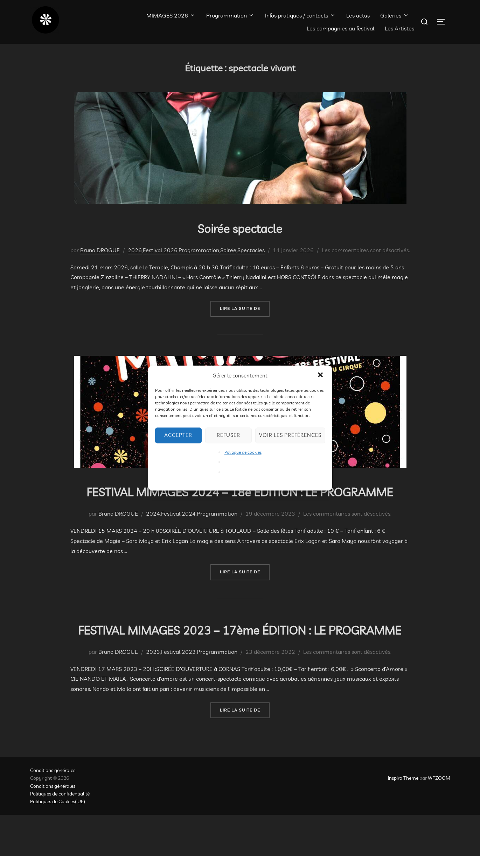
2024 (153, 534)
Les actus (358, 15)
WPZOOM (439, 819)
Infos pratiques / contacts (300, 15)
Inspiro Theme (403, 819)
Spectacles (251, 250)
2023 (153, 692)
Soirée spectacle (240, 227)
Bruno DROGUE (100, 250)
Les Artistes (399, 28)
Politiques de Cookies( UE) (57, 843)
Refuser (228, 435)
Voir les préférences (290, 435)
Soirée (228, 250)
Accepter (178, 435)
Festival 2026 (160, 250)
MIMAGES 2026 (171, 15)
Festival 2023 (178, 692)
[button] (321, 375)
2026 (135, 250)
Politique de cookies (243, 452)
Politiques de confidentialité (60, 835)
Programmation (230, 15)
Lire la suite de (245, 308)
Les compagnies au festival (340, 28)
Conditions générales (52, 811)
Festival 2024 (178, 534)
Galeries (394, 15)
